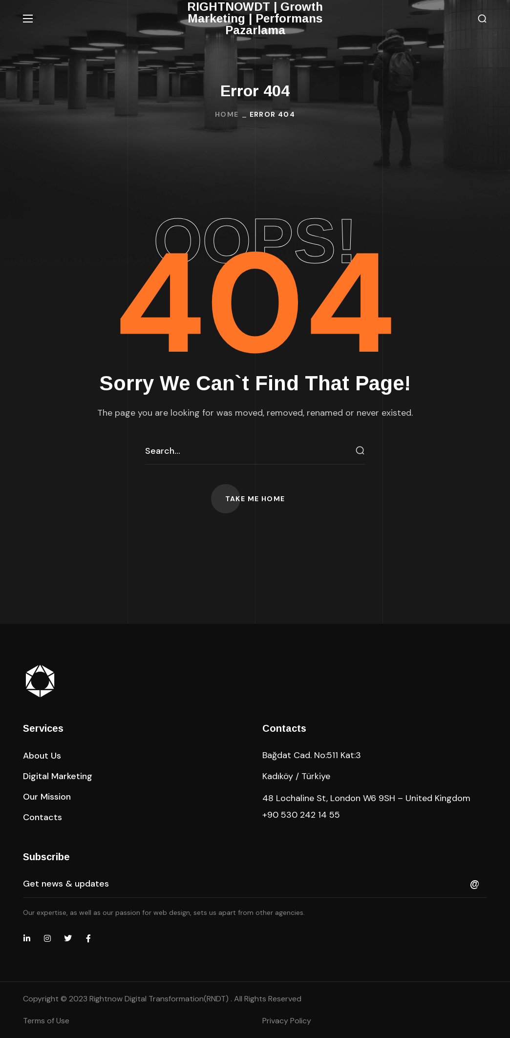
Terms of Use (46, 1021)
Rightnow (160, 999)
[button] (482, 18)
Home (227, 114)
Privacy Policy (286, 1021)
